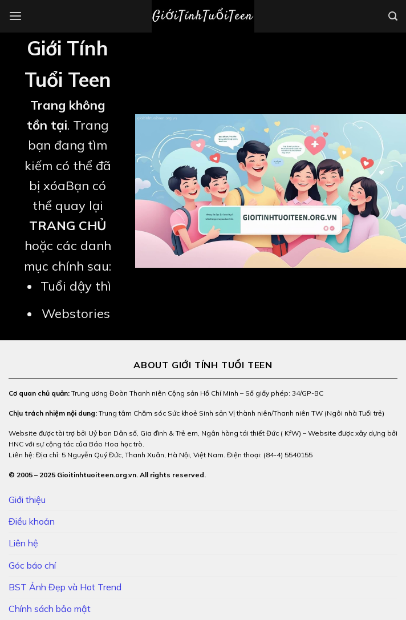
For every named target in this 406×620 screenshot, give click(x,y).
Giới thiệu (27, 499)
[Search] (392, 16)
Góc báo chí (32, 565)
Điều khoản (32, 521)
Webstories (76, 313)
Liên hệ (23, 543)
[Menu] (15, 16)
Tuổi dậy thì (75, 286)
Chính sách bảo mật (50, 608)
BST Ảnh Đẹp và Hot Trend (65, 587)
